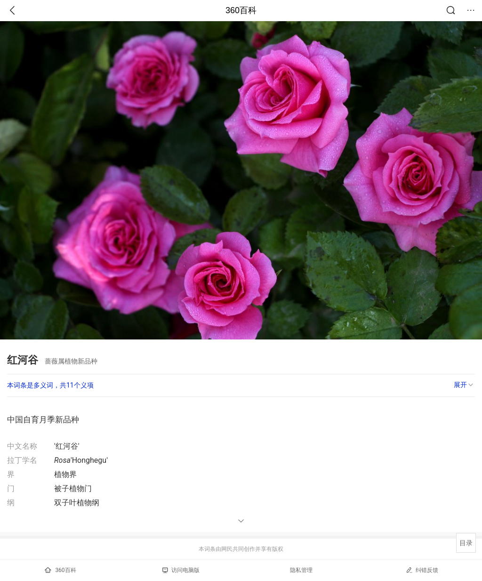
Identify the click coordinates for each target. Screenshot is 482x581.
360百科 (241, 10)
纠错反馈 (422, 569)
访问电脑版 (181, 570)
